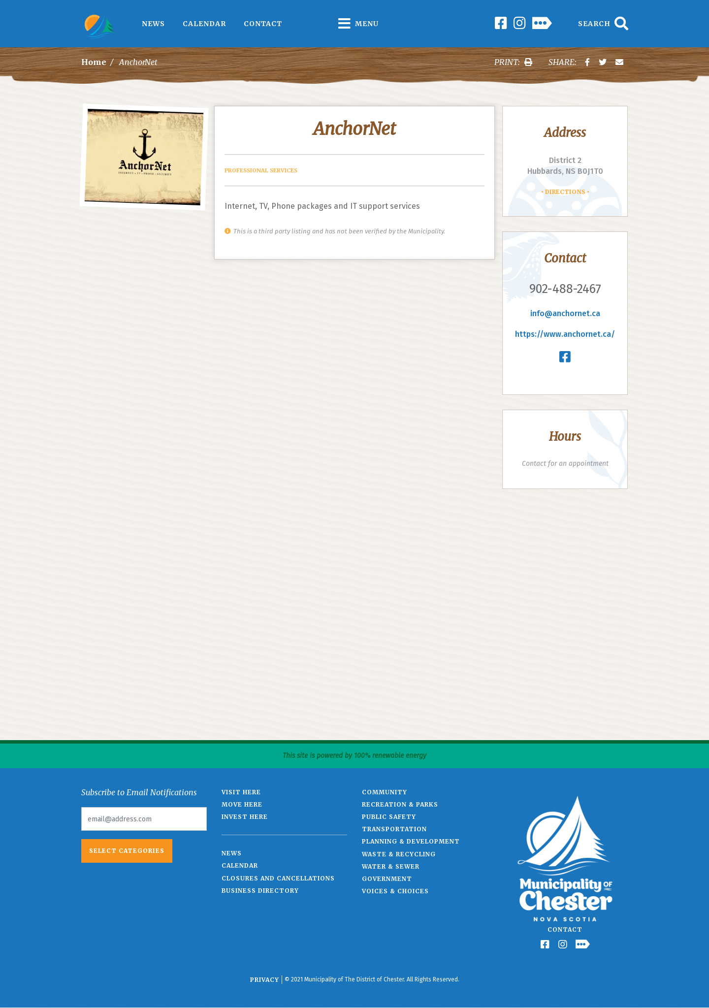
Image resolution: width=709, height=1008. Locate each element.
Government (387, 878)
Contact (263, 23)
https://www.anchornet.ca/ (565, 334)
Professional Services (261, 170)
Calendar (204, 23)
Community (384, 792)
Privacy (264, 979)
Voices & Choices (395, 891)
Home (93, 62)
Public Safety (389, 816)
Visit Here (241, 792)
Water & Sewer (390, 866)
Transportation (394, 829)
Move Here (242, 804)
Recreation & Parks (400, 804)
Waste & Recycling (399, 854)
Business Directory (260, 890)
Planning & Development (411, 841)
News (153, 23)
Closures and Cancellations (278, 878)
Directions (565, 191)
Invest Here (245, 816)
